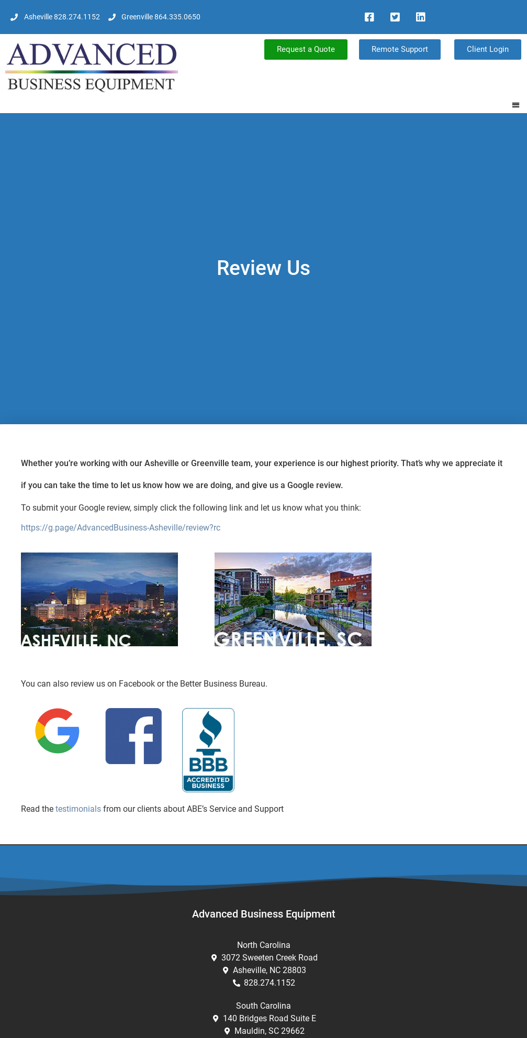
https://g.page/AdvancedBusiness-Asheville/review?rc (120, 528)
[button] (516, 104)
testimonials (78, 809)
